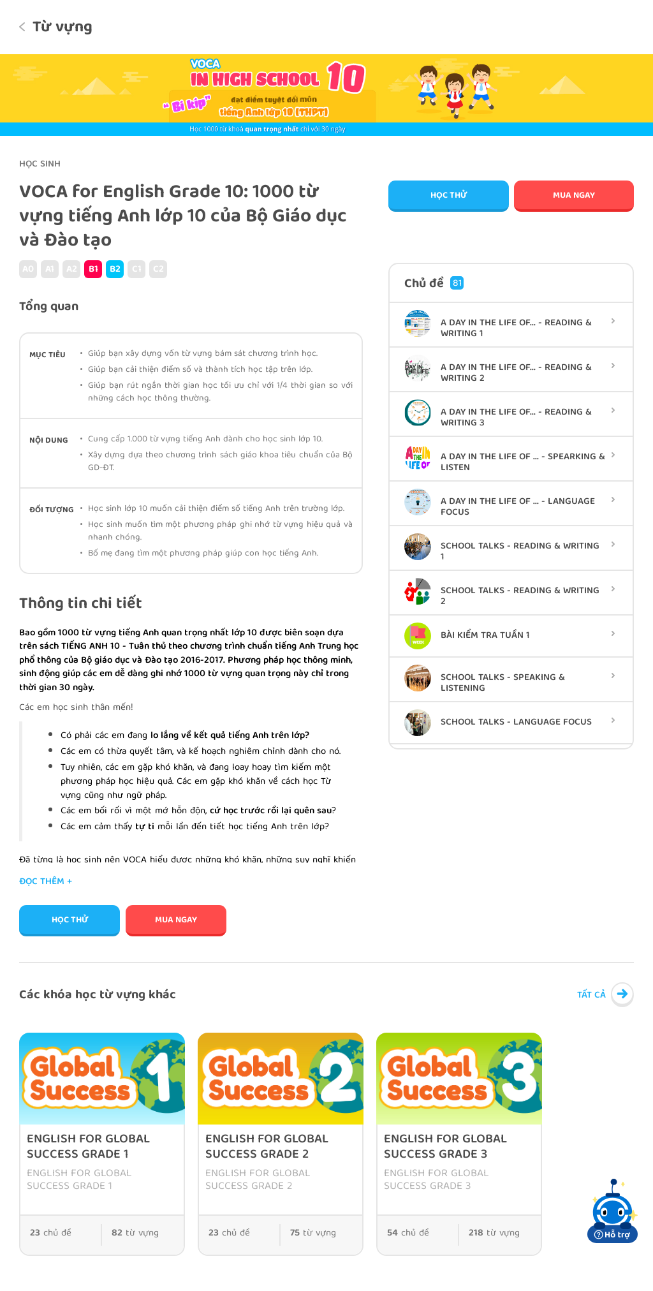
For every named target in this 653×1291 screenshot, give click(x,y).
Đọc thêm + (45, 882)
